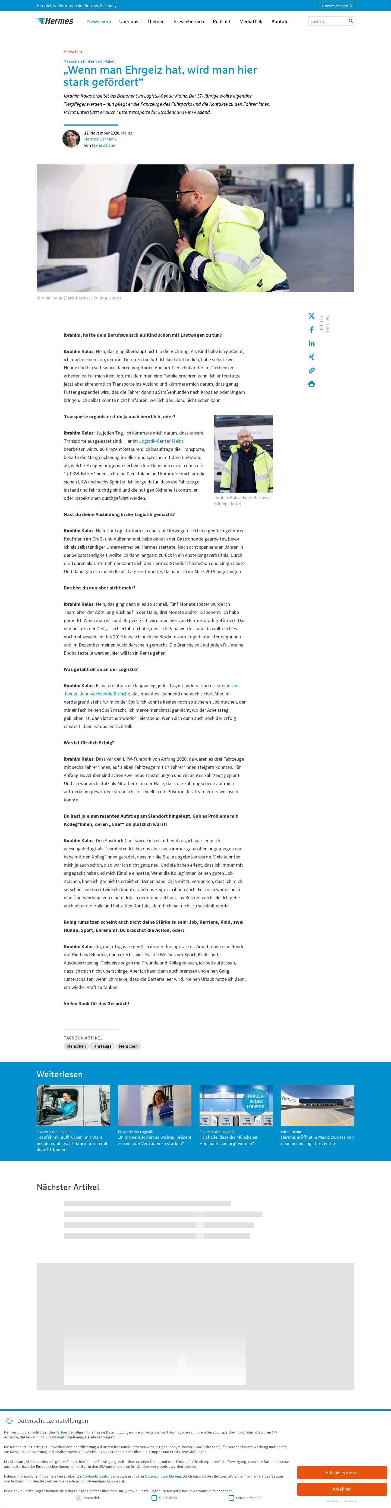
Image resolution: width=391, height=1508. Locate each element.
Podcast (222, 21)
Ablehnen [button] (342, 1491)
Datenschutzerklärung (163, 1478)
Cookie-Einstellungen (100, 1478)
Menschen (72, 51)
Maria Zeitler (104, 145)
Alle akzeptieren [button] (342, 1475)
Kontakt (280, 21)
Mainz (126, 133)
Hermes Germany (100, 139)
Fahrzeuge (102, 1046)
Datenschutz (334, 1503)
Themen (156, 21)
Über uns (128, 21)
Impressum (351, 1503)
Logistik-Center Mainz (161, 441)
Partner (62, 1434)
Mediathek (251, 21)
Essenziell (88, 1499)
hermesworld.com (334, 5)
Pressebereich (189, 21)
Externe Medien (245, 1499)
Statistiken (164, 1499)
